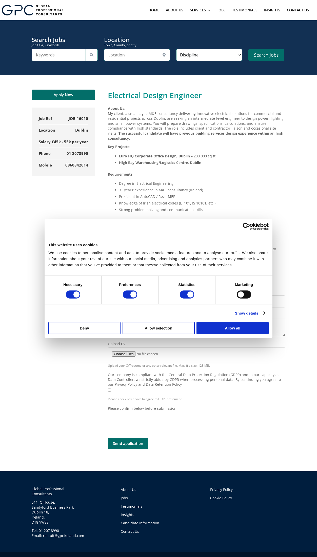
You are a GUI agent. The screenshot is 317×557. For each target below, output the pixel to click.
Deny (84, 328)
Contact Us (130, 531)
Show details (247, 313)
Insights (127, 514)
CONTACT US (298, 10)
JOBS (221, 10)
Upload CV (116, 343)
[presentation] (146, 420)
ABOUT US (174, 10)
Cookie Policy (221, 498)
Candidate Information (140, 523)
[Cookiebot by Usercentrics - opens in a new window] (246, 226)
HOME (153, 10)
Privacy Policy (221, 489)
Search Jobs (64, 42)
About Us (128, 489)
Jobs (124, 498)
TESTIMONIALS (244, 10)
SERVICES (198, 10)
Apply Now (63, 94)
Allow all (232, 328)
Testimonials (131, 506)
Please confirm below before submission (142, 408)
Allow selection (158, 328)
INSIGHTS (272, 10)
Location (137, 42)
